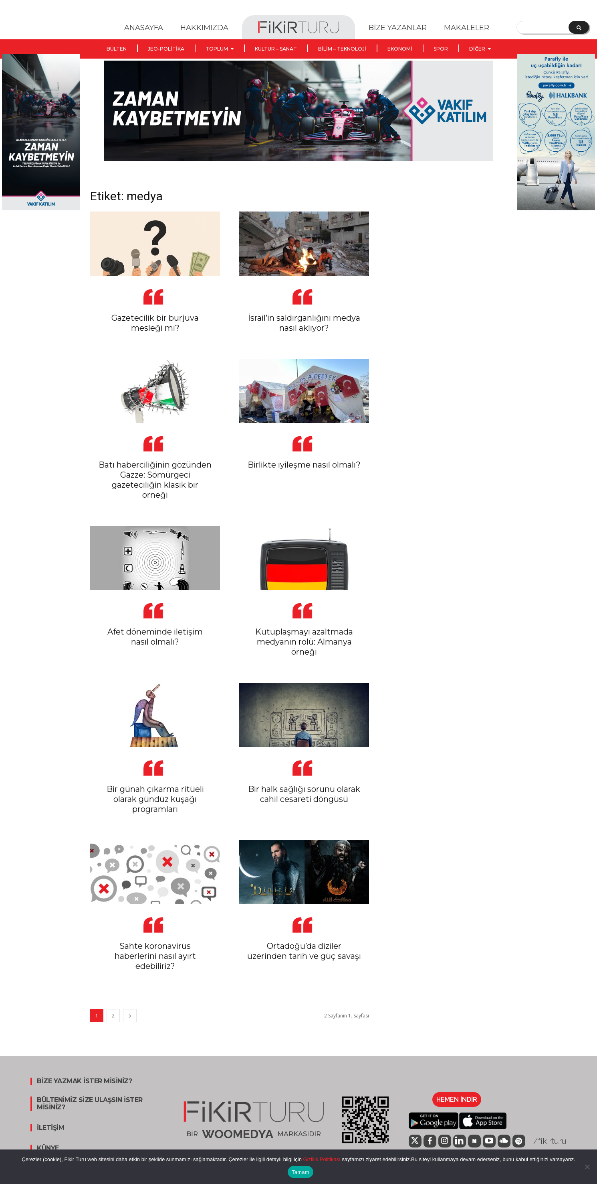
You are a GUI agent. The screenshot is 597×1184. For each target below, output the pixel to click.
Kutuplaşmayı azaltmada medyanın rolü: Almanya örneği (304, 642)
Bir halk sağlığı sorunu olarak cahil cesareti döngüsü (304, 794)
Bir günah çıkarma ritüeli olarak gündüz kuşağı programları (155, 799)
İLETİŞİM (50, 1127)
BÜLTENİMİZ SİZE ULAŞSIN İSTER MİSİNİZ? (90, 1104)
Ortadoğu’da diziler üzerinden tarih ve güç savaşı (304, 951)
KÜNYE (48, 1148)
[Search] (579, 27)
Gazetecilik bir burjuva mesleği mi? (155, 323)
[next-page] (130, 1015)
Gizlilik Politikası (321, 1159)
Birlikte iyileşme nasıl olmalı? (304, 465)
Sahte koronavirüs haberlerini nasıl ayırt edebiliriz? (155, 956)
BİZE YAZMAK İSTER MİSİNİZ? (84, 1081)
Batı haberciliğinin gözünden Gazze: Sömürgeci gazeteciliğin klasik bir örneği (155, 480)
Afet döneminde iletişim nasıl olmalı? (155, 637)
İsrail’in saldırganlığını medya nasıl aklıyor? (304, 323)
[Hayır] (587, 1167)
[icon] (415, 1142)
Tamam (300, 1172)
